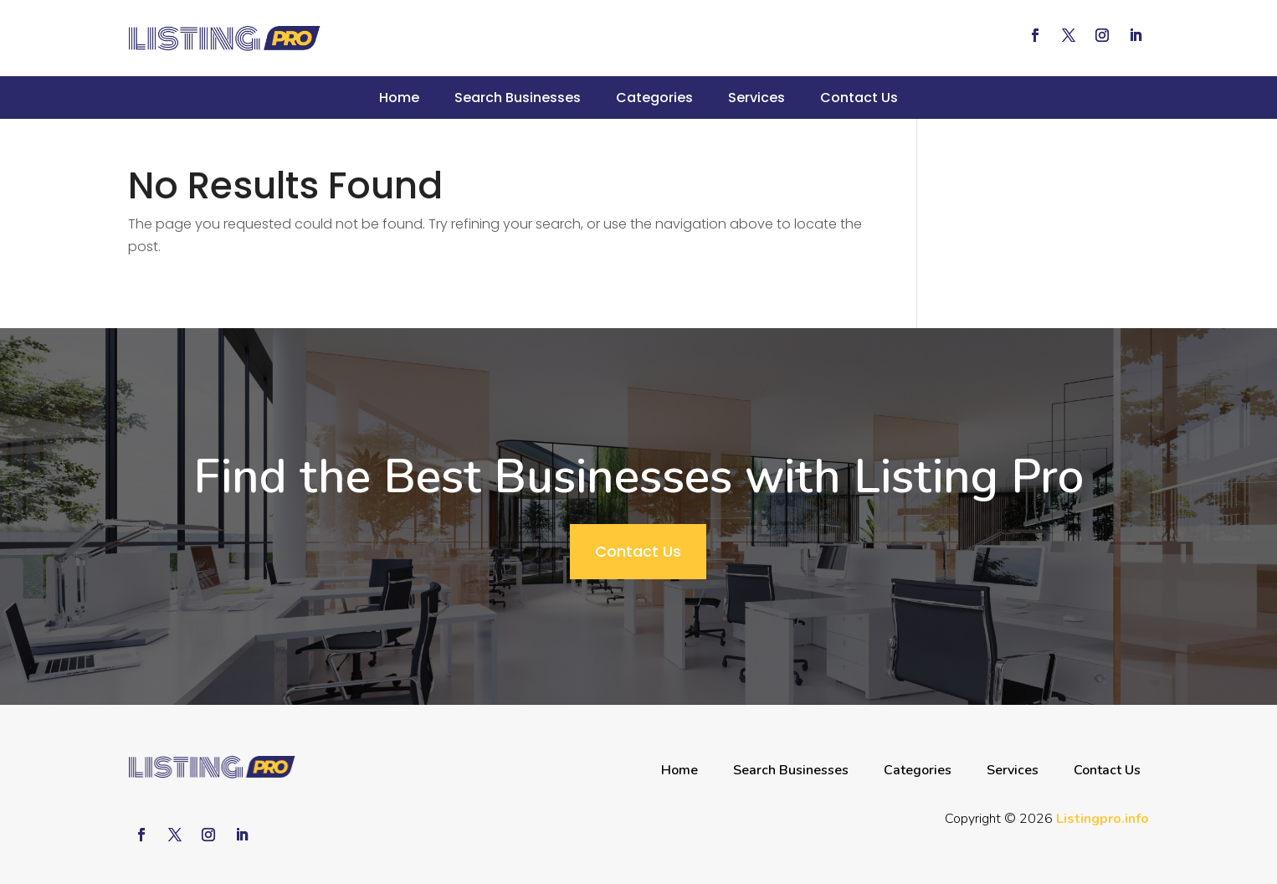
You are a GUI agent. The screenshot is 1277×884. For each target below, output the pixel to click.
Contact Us (859, 97)
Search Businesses (517, 97)
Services (756, 97)
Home (399, 97)
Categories (654, 97)
